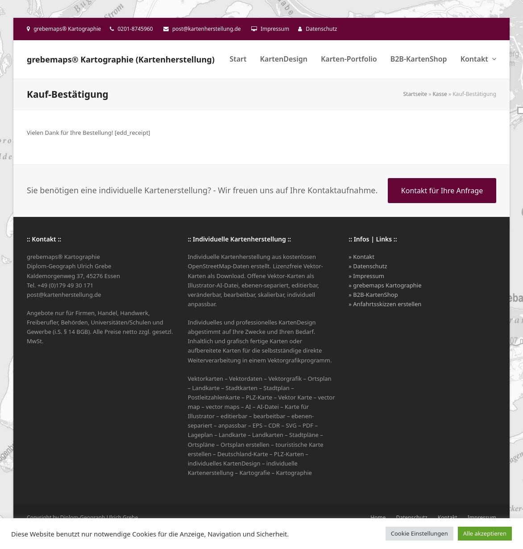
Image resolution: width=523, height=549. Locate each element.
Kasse (439, 94)
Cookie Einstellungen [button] (419, 533)
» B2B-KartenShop (373, 295)
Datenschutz (321, 29)
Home (378, 517)
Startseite (415, 94)
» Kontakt (361, 257)
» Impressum (366, 276)
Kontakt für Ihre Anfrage (442, 190)
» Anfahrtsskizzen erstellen (385, 304)
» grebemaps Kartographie (385, 285)
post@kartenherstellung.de (206, 29)
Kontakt (447, 517)
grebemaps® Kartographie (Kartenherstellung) (121, 59)
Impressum (275, 29)
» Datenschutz (368, 266)
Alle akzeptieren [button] (484, 533)
